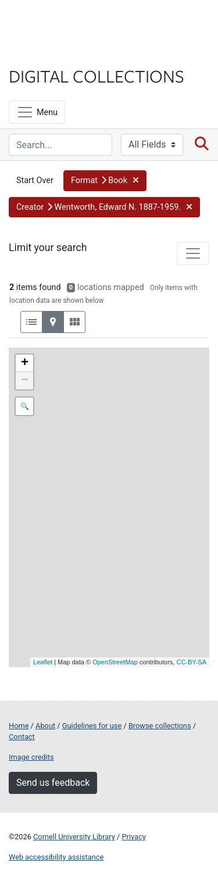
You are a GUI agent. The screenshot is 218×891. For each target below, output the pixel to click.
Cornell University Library (74, 836)
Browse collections (159, 725)
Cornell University (67, 22)
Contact (22, 736)
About (45, 725)
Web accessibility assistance (56, 857)
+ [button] (24, 363)
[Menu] (37, 112)
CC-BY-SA (191, 662)
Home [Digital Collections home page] (18, 725)
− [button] (24, 380)
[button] (104, 180)
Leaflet (42, 662)
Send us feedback (53, 782)
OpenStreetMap (115, 662)
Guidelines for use (91, 725)
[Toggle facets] (193, 253)
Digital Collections (96, 75)
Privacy (133, 836)
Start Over (34, 180)
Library (43, 53)
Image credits (31, 757)
